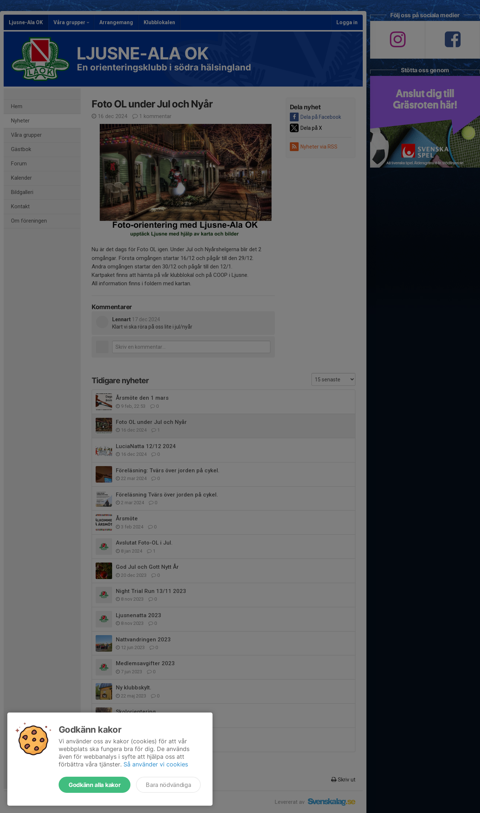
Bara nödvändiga (168, 784)
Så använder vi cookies (155, 764)
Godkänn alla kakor (95, 784)
